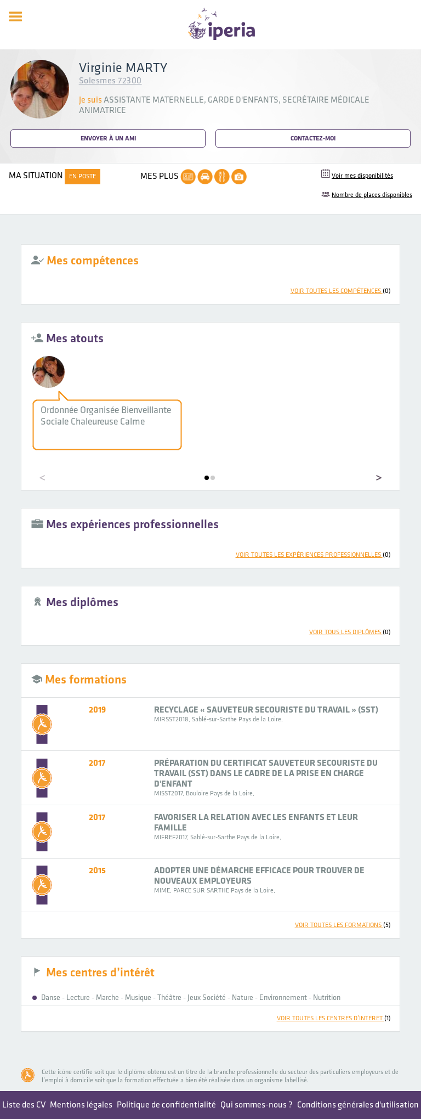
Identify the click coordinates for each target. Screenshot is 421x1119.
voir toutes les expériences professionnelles (313, 555)
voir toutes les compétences (341, 291)
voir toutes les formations (343, 925)
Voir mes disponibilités (362, 176)
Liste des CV (23, 1105)
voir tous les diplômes (350, 632)
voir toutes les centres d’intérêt (334, 1018)
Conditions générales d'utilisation (358, 1105)
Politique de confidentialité (166, 1105)
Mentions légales (81, 1105)
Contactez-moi (313, 138)
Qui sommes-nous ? (256, 1105)
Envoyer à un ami (108, 138)
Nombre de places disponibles (372, 195)
